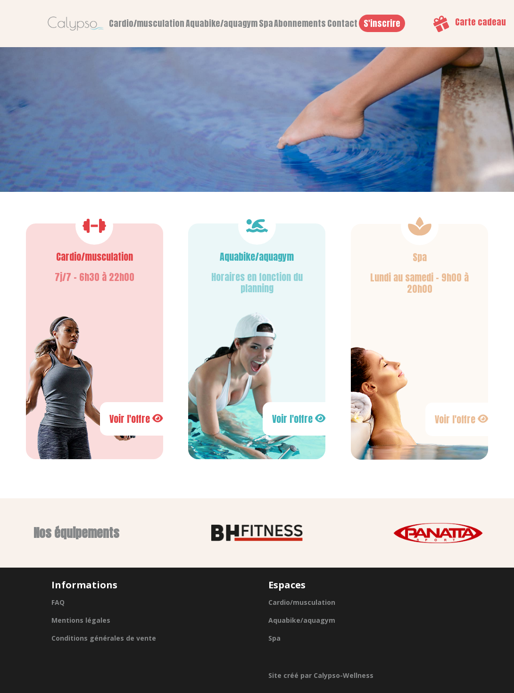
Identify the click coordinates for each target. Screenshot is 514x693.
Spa (266, 23)
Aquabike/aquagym (221, 23)
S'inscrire (382, 23)
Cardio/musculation (146, 23)
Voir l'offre (136, 419)
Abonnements (300, 23)
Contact (342, 23)
